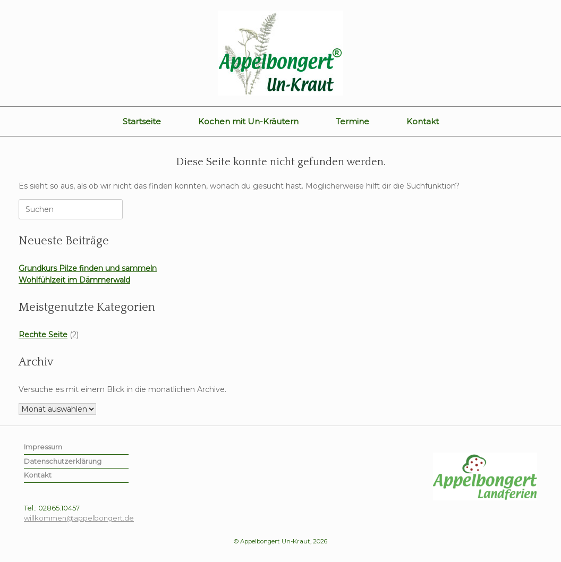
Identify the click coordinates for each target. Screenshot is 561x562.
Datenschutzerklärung (62, 461)
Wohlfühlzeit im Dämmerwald (74, 280)
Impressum (43, 446)
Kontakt (422, 121)
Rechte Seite (43, 334)
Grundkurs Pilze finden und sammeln (88, 268)
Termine (352, 121)
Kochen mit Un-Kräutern (248, 121)
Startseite (142, 121)
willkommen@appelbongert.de (79, 518)
